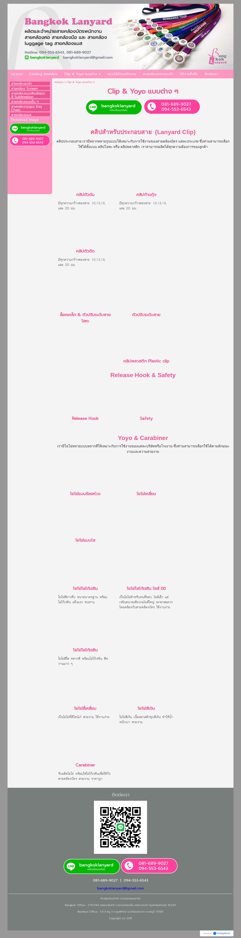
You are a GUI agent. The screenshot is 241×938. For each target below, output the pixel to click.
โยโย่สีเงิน (146, 708)
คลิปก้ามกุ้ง (146, 194)
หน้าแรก (59, 82)
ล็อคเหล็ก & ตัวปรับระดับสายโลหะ (85, 318)
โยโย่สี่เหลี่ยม (85, 708)
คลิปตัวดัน (85, 194)
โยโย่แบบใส (85, 540)
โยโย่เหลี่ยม (146, 494)
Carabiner (85, 765)
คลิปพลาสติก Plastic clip (146, 361)
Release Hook (85, 418)
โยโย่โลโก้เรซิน (85, 588)
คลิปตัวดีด (85, 251)
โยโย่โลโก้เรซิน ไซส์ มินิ (146, 588)
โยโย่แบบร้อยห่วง (85, 494)
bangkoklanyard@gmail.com (120, 888)
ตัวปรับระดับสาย (146, 315)
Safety (146, 418)
